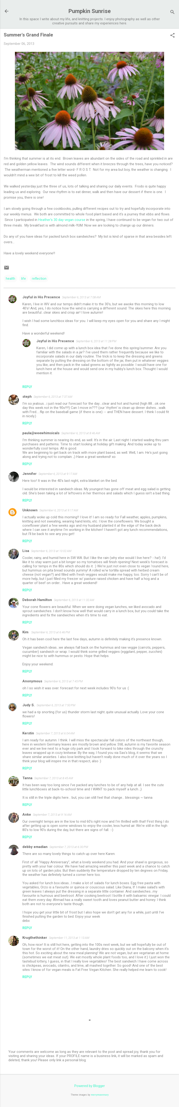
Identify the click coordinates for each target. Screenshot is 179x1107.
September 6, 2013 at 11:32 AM (74, 600)
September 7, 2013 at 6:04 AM (55, 733)
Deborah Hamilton (37, 600)
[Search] (172, 13)
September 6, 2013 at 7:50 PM (56, 705)
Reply (27, 387)
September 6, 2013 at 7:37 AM (53, 396)
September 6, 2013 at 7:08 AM (81, 297)
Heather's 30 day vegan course (61, 220)
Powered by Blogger (89, 1086)
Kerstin (28, 733)
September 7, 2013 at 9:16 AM (52, 814)
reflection (39, 278)
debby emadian (35, 847)
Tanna (27, 778)
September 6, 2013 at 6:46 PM (50, 632)
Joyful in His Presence (41, 297)
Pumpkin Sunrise (89, 11)
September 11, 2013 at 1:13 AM (69, 937)
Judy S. (28, 705)
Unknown (30, 510)
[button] (172, 36)
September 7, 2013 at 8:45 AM (53, 778)
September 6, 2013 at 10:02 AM (51, 551)
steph (27, 396)
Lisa (25, 551)
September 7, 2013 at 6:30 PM (68, 847)
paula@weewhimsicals (40, 433)
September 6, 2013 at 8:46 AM (80, 433)
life (23, 278)
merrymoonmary (100, 1094)
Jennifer (29, 474)
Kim (25, 632)
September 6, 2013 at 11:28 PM (96, 341)
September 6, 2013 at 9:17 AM (57, 474)
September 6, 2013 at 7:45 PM (63, 681)
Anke (26, 814)
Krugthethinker (34, 938)
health (10, 278)
